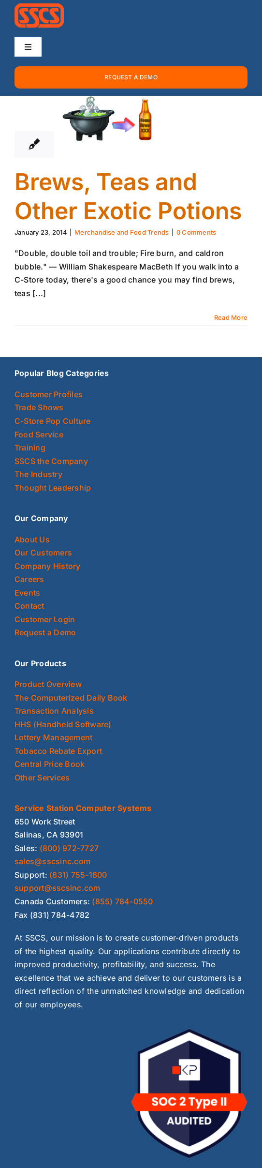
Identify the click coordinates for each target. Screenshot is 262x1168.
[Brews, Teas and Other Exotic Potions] (110, 119)
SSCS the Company (51, 461)
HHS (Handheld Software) (63, 724)
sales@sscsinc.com (52, 861)
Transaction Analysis (54, 711)
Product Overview (48, 684)
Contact (29, 606)
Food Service (39, 434)
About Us (32, 539)
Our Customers (43, 552)
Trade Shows (39, 407)
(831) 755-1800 (78, 875)
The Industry (38, 474)
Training (30, 447)
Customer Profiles (49, 394)
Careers (29, 579)
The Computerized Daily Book (71, 698)
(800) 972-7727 (69, 848)
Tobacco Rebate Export (58, 751)
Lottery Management (53, 737)
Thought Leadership (53, 488)
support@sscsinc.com (58, 888)
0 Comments (196, 232)
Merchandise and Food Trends (121, 232)
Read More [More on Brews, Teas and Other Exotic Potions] (230, 317)
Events (27, 593)
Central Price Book (50, 764)
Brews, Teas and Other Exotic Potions (128, 196)
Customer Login (45, 619)
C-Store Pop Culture (53, 421)
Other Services (42, 777)
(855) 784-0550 (122, 901)
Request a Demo (45, 632)
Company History (48, 566)
